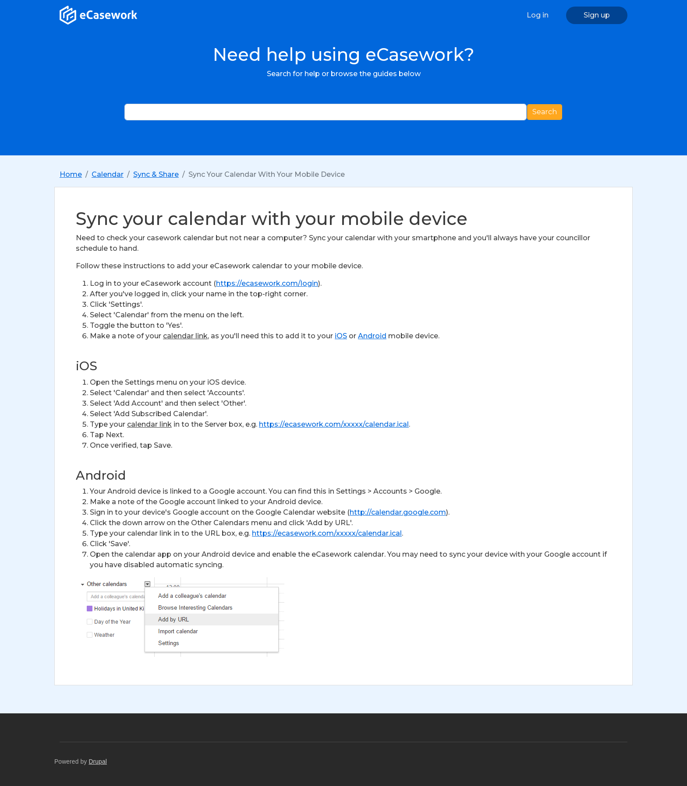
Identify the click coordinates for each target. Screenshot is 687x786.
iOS (341, 336)
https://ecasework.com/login (267, 283)
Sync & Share (156, 174)
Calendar (108, 174)
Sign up (597, 15)
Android (372, 336)
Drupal (98, 761)
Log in (538, 15)
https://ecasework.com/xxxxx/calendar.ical (334, 424)
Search (544, 112)
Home (71, 174)
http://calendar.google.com (398, 512)
